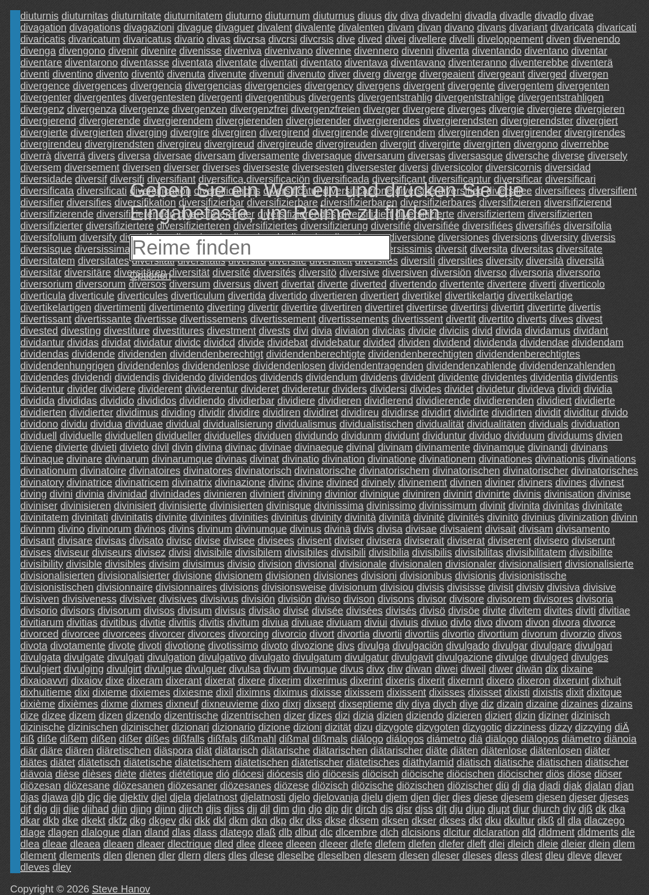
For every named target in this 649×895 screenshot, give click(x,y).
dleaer (150, 843)
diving (33, 493)
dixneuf (182, 703)
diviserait (424, 540)
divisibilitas (479, 552)
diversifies (89, 202)
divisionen (288, 575)
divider (82, 389)
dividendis (137, 377)
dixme (114, 703)
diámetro (446, 738)
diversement (92, 167)
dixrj (291, 703)
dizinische (42, 727)
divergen (588, 74)
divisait (500, 528)
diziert (498, 715)
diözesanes (245, 785)
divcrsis (317, 39)
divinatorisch (263, 470)
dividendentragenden (376, 365)
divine (310, 482)
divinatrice (89, 482)
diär (28, 750)
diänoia (620, 738)
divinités (466, 517)
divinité (429, 517)
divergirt (398, 144)
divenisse (200, 50)
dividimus (137, 412)
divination (343, 458)
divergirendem (403, 132)
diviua (275, 622)
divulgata (40, 657)
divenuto (306, 74)
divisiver (138, 598)
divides (425, 389)
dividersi (388, 389)
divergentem (526, 85)
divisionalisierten (57, 575)
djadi (549, 785)
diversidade (46, 179)
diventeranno (477, 62)
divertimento (176, 307)
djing (141, 808)
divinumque (261, 528)
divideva (536, 389)
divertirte (546, 307)
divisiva (563, 587)
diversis (598, 237)
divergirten (487, 144)
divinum (214, 528)
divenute (227, 74)
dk (600, 808)
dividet (459, 389)
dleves (35, 867)
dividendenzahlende (471, 365)
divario (189, 39)
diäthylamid (428, 762)
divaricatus (147, 39)
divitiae (614, 610)
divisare (74, 540)
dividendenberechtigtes (528, 354)
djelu (372, 797)
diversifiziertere (120, 225)
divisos (158, 610)
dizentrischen (251, 715)
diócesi (248, 773)
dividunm (361, 435)
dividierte (594, 400)
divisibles (125, 563)
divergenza (92, 109)
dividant (590, 330)
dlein (599, 843)
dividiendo (202, 400)
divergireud (229, 144)
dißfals (222, 738)
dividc (188, 342)
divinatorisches (604, 470)
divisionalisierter (133, 575)
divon (537, 622)
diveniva (243, 50)
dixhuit (606, 680)
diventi (35, 74)
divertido (288, 295)
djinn (165, 808)
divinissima (339, 505)
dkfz (117, 820)
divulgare (550, 645)
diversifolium (48, 237)
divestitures (178, 330)
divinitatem (44, 517)
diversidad (568, 167)
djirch (191, 808)
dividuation (595, 423)
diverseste (266, 167)
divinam (395, 447)
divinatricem (142, 482)
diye (468, 703)
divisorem (508, 598)
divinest (607, 482)
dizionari (190, 727)
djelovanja (335, 797)
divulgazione (465, 657)
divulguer (205, 668)
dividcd (219, 342)
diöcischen (471, 773)
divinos (150, 528)
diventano (546, 50)
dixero (500, 680)
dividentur (42, 389)
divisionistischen (57, 587)
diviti (585, 610)
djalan (598, 785)
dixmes (147, 703)
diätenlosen (556, 750)
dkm (238, 820)
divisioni (379, 575)
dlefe (361, 843)
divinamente (442, 447)
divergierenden (249, 120)
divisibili (348, 552)
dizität (337, 727)
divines (571, 482)
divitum (243, 622)
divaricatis (42, 39)
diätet (62, 762)
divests (274, 330)
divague (194, 27)
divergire (189, 132)
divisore (466, 598)
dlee (246, 843)
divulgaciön (417, 645)
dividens (379, 377)
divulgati (125, 657)
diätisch (474, 762)
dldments (598, 832)
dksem (364, 820)
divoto (274, 645)
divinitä (394, 517)
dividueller (178, 435)
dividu (74, 423)
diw (395, 668)
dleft (476, 843)
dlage (32, 832)
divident (417, 377)
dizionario (234, 727)
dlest (531, 855)
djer (440, 797)
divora (566, 622)
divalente (315, 27)
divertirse (427, 307)
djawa (55, 797)
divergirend (284, 132)
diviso (327, 598)
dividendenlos (148, 365)
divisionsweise (294, 587)
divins (181, 528)
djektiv (134, 797)
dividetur (495, 389)
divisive (599, 587)
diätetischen (262, 762)
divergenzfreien (325, 109)
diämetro (581, 738)
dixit (575, 692)
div (391, 15)
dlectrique (189, 843)
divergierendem (178, 120)
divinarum (127, 458)
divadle (515, 15)
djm (281, 808)
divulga (373, 645)
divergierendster (536, 120)
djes (461, 797)
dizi (342, 715)
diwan (418, 668)
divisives (178, 598)
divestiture (127, 330)
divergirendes (594, 132)
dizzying (593, 727)
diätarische (285, 750)
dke (70, 820)
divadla (480, 15)
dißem (74, 738)
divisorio (38, 610)
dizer (294, 715)
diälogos (540, 738)
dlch (389, 832)
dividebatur (335, 342)
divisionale (362, 563)
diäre (51, 750)
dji (55, 808)
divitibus (118, 622)
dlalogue (100, 832)
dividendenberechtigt (217, 354)
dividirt (436, 412)
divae (581, 15)
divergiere (549, 109)
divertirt (507, 307)
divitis (211, 622)
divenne (333, 50)
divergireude (285, 144)
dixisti (517, 692)
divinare (84, 458)
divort (321, 633)
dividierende (443, 400)
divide (251, 342)
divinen (466, 482)
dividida (37, 400)
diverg (366, 74)
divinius (538, 517)
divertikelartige (540, 295)
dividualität (440, 423)
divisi (179, 552)
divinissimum (448, 505)
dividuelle (81, 435)
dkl (219, 820)
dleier (573, 843)
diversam (215, 155)
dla (575, 820)
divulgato (269, 657)
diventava (366, 62)
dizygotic (482, 727)
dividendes (44, 377)
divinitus (289, 517)
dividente (458, 377)
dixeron (533, 680)
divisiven (39, 598)
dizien (390, 715)
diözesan (40, 785)
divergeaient (447, 74)
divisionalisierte (599, 563)
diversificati (102, 190)
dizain (510, 703)
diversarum (379, 155)
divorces (206, 633)
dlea (30, 843)
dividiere (296, 400)
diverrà (35, 155)
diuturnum (287, 15)
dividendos (232, 377)
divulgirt (123, 668)
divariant (528, 27)
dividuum (524, 435)
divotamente (77, 645)
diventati (279, 62)
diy (402, 703)
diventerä (591, 62)
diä (476, 738)
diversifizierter (51, 225)
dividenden (142, 354)
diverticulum (198, 295)
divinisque (288, 505)
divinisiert (135, 505)
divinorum (109, 528)
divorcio (289, 633)
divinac (241, 447)
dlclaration (496, 832)
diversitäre (87, 272)
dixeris (400, 680)
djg (41, 808)
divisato (146, 540)
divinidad (127, 493)
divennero (376, 50)
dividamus (547, 330)
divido (614, 412)
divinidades (175, 493)
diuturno (244, 15)
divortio (458, 633)
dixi (82, 692)
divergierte (43, 132)
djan (624, 785)
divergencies (273, 85)
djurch (546, 808)
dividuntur (444, 435)
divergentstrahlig (395, 97)
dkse (335, 820)
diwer (501, 668)
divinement (422, 482)
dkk (202, 820)
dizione (274, 727)
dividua (106, 423)
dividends (281, 377)
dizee (54, 715)
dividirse (400, 412)
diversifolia (587, 225)
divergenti (220, 97)
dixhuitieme (45, 692)
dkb (51, 820)
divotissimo (233, 645)
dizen (111, 715)
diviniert (267, 493)
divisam (536, 528)
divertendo (413, 284)
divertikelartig (474, 295)
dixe (114, 680)
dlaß (266, 832)
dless (506, 855)
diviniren (421, 493)
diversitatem (47, 260)
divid (482, 330)
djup (475, 808)
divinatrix (192, 482)
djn (299, 808)
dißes (157, 738)
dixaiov (86, 680)
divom (508, 622)
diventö (147, 74)
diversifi (127, 179)
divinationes (505, 458)
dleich (521, 843)
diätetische (148, 762)
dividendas (44, 354)
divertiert (379, 295)
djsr (404, 808)
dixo (270, 703)
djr (346, 808)
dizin (525, 715)
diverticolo (582, 284)
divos (610, 633)
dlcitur (456, 832)
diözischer (470, 785)
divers (101, 155)
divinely (378, 482)
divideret (260, 389)
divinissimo (391, 505)
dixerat (220, 680)
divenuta (186, 74)
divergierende (109, 120)
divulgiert (40, 668)
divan (429, 27)
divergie (506, 109)
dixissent (406, 692)
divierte (71, 447)
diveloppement (511, 39)
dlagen (63, 832)
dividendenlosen (289, 365)
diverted (368, 284)
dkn (259, 820)
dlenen (140, 855)
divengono (82, 50)
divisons (396, 598)
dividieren (340, 400)
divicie (422, 330)
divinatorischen (466, 470)
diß (27, 738)
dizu (363, 727)
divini (61, 493)
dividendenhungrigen (67, 365)
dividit (548, 412)
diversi (413, 167)
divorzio (577, 633)
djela (180, 797)
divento (112, 74)
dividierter (91, 412)
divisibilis (432, 552)
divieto (134, 447)
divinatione (392, 458)
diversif (91, 179)
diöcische (423, 773)
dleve (579, 855)
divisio (241, 563)
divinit (493, 505)
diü (502, 785)
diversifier (42, 202)
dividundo (317, 435)
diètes (152, 773)
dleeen (301, 843)
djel (159, 797)
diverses (221, 167)
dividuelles (227, 435)
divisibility (41, 563)
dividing (178, 412)
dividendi (91, 377)
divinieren (225, 493)
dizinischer (144, 727)
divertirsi (469, 307)
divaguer (235, 27)
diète (125, 773)
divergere (424, 109)
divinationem (447, 458)
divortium (498, 633)
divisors (77, 610)
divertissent (417, 319)
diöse (579, 773)
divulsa (244, 668)
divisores (553, 598)
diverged (547, 74)
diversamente (268, 155)
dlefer (451, 843)
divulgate (84, 657)
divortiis (422, 633)
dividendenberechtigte (316, 354)
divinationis (560, 458)
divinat (264, 458)
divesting (81, 330)
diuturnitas (84, 15)
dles (237, 855)
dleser (445, 855)
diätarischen (340, 750)
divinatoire (103, 470)
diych (445, 703)
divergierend (48, 120)
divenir (123, 50)
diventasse (145, 62)
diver (339, 74)
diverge (400, 74)
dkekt (93, 820)
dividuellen (129, 435)
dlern (189, 855)
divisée (327, 610)
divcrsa (249, 39)
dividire (244, 412)
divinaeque (318, 447)
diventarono (91, 62)
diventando (497, 50)
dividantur (42, 342)
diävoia (36, 773)
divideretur (305, 389)
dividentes (504, 377)
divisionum (353, 587)
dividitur (581, 412)
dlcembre (356, 832)
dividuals (548, 423)
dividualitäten (496, 423)
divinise (614, 493)
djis (213, 808)
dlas (181, 832)
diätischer (607, 762)
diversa (134, 155)
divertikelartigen (55, 307)
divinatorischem (394, 470)
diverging (146, 132)
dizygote (394, 727)
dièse (67, 773)
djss (424, 808)
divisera (384, 540)
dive (346, 39)
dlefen (422, 843)
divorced (39, 633)
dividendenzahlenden (567, 365)
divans (492, 27)
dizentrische (191, 715)
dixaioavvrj (44, 680)
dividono (39, 423)
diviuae (307, 622)
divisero (551, 540)
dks (314, 820)
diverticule (92, 295)
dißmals (330, 738)
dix (551, 668)
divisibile (213, 552)
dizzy (560, 727)
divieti (104, 447)
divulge (511, 657)
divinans (588, 447)
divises (35, 552)
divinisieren (85, 505)
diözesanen (138, 785)
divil (160, 447)
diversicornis (513, 167)
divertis (585, 307)
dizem (82, 715)
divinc (281, 482)
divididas (77, 400)
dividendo (184, 377)
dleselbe (296, 855)
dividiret (320, 412)
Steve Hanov (121, 888)
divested (39, 330)
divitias (81, 622)
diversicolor (456, 167)
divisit (501, 587)
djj (252, 808)
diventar (589, 50)
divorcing (248, 633)
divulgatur (366, 657)
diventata (192, 62)
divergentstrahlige (475, 97)
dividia (598, 389)
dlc (326, 832)
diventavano (418, 62)
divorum (539, 633)
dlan (131, 832)
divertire (299, 307)
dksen (395, 820)
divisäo (264, 610)
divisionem (239, 575)
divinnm (37, 528)
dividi (569, 389)
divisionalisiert (530, 563)
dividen (414, 342)
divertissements (353, 319)
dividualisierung (238, 423)
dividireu (360, 412)
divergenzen (199, 109)
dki (185, 820)
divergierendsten (460, 120)
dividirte (471, 412)
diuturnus (333, 15)
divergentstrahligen (561, 97)
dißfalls (188, 738)
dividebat (287, 342)
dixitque (604, 692)
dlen (112, 855)
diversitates (103, 260)
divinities (248, 517)
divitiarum (42, 622)
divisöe (464, 610)
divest (589, 319)
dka (617, 808)
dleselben (339, 855)
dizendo (143, 715)
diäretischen (123, 750)
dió (223, 773)
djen (420, 797)
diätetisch (99, 762)
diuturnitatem (193, 15)
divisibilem (258, 552)
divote (121, 645)
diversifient (613, 190)
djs (386, 808)
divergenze (144, 109)
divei (395, 39)
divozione (312, 645)
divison (359, 598)
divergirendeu (51, 144)
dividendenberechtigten (420, 354)
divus (352, 668)
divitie (153, 622)
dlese (262, 855)
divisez (150, 552)
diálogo (366, 738)
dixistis (547, 692)
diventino (72, 74)
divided (379, 342)
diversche (527, 155)
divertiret (384, 307)
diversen (141, 167)
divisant (37, 540)
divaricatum (94, 39)
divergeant (501, 74)
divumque (315, 668)
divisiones (335, 575)
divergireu (179, 144)
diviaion (352, 330)
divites (558, 610)
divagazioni (149, 27)
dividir (211, 412)
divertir (263, 307)
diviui (375, 622)
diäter (597, 750)
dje (110, 797)
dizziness (525, 727)
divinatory (42, 482)
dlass (205, 832)
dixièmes (78, 703)
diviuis (404, 622)
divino (71, 528)
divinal (360, 447)
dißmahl (258, 738)
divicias (389, 330)
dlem (624, 843)
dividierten (43, 412)
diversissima (102, 249)
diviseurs (112, 552)
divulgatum (317, 657)
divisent (314, 540)
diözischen (420, 785)
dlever (608, 855)
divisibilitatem (536, 552)
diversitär (40, 272)
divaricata (572, 27)
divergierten (97, 132)
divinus (305, 528)
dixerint (366, 680)
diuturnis (39, 15)
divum (276, 668)
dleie (547, 843)
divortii (387, 633)
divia (321, 330)
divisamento (583, 528)
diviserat (466, 540)
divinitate (602, 505)
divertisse (155, 319)
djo (315, 808)
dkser (424, 820)
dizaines (579, 703)
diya (421, 703)
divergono (536, 144)
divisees (276, 540)
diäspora (173, 750)
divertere (507, 284)
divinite (171, 517)
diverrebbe (585, 144)
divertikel (422, 295)
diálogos (405, 738)
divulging (84, 668)
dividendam (598, 342)
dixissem (364, 692)
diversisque (45, 249)
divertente (462, 284)
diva (409, 15)
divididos (156, 400)
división (258, 598)
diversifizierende (57, 214)
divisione (192, 575)
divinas (231, 458)
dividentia (551, 377)
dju (456, 808)
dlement (38, 855)
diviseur (71, 552)
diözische (372, 785)
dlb (285, 832)
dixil (224, 692)
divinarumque (182, 458)
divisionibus (426, 575)
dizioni (307, 727)
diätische (514, 762)
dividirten (511, 412)
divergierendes (386, 120)
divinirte (492, 493)
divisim (164, 563)
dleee (270, 843)
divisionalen (416, 563)
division (275, 563)
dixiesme (193, 692)
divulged (549, 657)
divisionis (475, 575)
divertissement (283, 319)
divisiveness (89, 598)
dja (529, 785)
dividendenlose (215, 365)
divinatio (300, 458)
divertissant (45, 319)
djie (71, 808)
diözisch (330, 785)
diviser (349, 540)
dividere (117, 389)
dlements (79, 855)
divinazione (240, 482)
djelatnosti (263, 797)
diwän (529, 668)
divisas (110, 540)
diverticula (43, 295)
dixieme (109, 692)
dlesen (414, 855)
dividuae (144, 423)
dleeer (333, 843)
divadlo (550, 15)
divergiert (597, 120)
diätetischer (317, 762)
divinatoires (155, 470)
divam (400, 27)
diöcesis (340, 773)
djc (93, 797)
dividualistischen (376, 423)
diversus (231, 284)
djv (569, 808)
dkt (475, 820)
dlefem (390, 843)
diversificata (47, 190)
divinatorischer (535, 470)
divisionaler (470, 563)
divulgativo (222, 657)
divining (304, 493)
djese (486, 797)
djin (119, 808)
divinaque (42, 458)
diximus (290, 692)
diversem (40, 167)
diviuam (344, 622)
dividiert (554, 400)
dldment (556, 832)
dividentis (596, 377)
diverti (542, 284)
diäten (464, 750)
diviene (36, 447)
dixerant (184, 680)
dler (166, 855)
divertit (461, 319)
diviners (535, 482)
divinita (524, 505)
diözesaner (192, 785)
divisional (315, 563)
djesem (517, 797)
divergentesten (162, 97)
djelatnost (216, 797)
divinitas (561, 505)
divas (219, 39)
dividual (183, 423)
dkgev (162, 820)
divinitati (89, 517)
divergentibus (275, 97)
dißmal (294, 738)
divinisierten (237, 505)
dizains (616, 703)
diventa (453, 50)
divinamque (499, 447)
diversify (98, 237)
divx (376, 668)
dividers (349, 389)
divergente (471, 85)
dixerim (284, 680)
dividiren (281, 412)
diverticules (142, 295)
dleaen (118, 843)
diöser (608, 773)
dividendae (544, 342)
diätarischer (397, 750)
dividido (117, 400)
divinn (624, 517)
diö (313, 773)
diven (558, 39)
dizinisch (590, 715)
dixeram (145, 680)
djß (586, 808)
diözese (291, 785)
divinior (340, 493)
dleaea (85, 843)
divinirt (458, 493)
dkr (296, 820)
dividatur (152, 342)
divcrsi (282, 39)
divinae (275, 447)
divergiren (234, 132)
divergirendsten (119, 144)
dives (561, 319)
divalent (274, 27)
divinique (379, 493)
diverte (332, 284)
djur (521, 808)
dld (529, 832)
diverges (467, 109)
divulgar (510, 645)
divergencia (156, 85)
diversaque (327, 155)
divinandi (548, 447)
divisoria (594, 598)
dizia (363, 715)
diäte (436, 750)
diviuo (434, 622)
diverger (381, 109)
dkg (138, 820)
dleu (554, 855)
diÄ (622, 727)
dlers (214, 855)
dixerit (431, 680)
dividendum (331, 377)
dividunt (401, 435)
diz (487, 703)
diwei (446, 668)
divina (209, 447)
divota (33, 645)
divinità (360, 517)
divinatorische (325, 470)
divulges (589, 657)
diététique (191, 773)
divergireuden (346, 144)
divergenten (582, 85)
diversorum (101, 284)
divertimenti (120, 307)
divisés (400, 610)
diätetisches (373, 762)
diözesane (87, 785)
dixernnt (466, 680)
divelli (462, 39)
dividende (93, 354)
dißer (130, 738)
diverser (181, 167)
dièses (97, 773)
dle (628, 832)
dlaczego (604, 820)
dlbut (306, 832)
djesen (551, 797)
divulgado (468, 645)
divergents (331, 97)
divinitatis (132, 517)
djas (29, 797)
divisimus (203, 563)
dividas (82, 342)
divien (609, 435)
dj (516, 785)
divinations (612, 458)
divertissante (103, 319)
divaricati (616, 27)
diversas (426, 155)
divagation (43, 27)
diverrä (69, 155)
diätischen (559, 762)
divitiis (182, 622)
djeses (614, 797)
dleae (54, 843)
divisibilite (591, 552)
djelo (299, 797)
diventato (321, 62)
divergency (328, 85)
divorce (599, 622)
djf (25, 808)
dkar (30, 820)
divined (342, 482)
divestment (231, 330)
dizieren (464, 715)
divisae (421, 528)
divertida (247, 295)
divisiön (295, 598)
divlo (460, 622)
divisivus (219, 598)
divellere (427, 39)
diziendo (425, 715)
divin (182, 447)
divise (208, 540)
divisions (239, 587)
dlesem (380, 855)
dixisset (485, 692)
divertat (298, 284)
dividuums (570, 435)
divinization (583, 517)
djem (397, 797)
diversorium (46, 284)
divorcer (167, 633)
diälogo (501, 738)
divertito (496, 319)
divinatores (207, 470)
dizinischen (92, 727)
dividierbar (251, 400)
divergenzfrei (259, 109)
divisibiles (306, 552)
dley (61, 867)
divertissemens (213, 319)
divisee (239, 540)
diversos (147, 284)
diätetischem (203, 762)
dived (370, 39)
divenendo (596, 39)
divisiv (530, 587)
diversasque (475, 155)
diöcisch (380, 773)
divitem (525, 610)
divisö (432, 610)
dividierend (388, 400)
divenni (418, 50)
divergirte (439, 144)
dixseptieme (366, 703)
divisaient (461, 528)
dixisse (326, 692)
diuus (369, 15)
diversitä (585, 260)
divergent (424, 85)
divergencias (213, 85)
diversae (172, 155)
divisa (390, 528)
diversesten (318, 167)
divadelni (442, 15)
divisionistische (532, 575)
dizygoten (438, 727)
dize (29, 715)
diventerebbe (539, 62)
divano (459, 27)
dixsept (320, 703)
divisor (432, 598)
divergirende (340, 132)
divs (346, 645)
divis (363, 528)
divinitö (503, 517)
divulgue (164, 668)
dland (157, 832)
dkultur (519, 820)
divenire (158, 50)
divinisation (569, 493)
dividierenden (504, 400)
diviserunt (593, 540)
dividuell (38, 435)
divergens (378, 85)
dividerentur (211, 389)
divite (495, 610)
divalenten (361, 27)
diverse (568, 155)
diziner (553, 715)
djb (78, 797)
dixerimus (325, 680)
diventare (41, 62)
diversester (371, 167)
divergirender (532, 132)
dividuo (485, 435)
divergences (100, 85)
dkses (452, 820)
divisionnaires (186, 587)
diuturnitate (136, 15)
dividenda (495, 342)
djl (265, 808)
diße (47, 738)
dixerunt (571, 680)
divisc (179, 540)
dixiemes (150, 692)
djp (332, 808)
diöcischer (520, 773)
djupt (499, 808)
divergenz (42, 109)
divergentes (100, 97)
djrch (366, 808)
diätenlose (504, 750)
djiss (234, 808)
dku (493, 820)
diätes (33, 762)
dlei (496, 843)
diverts (532, 319)
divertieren (333, 295)
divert (266, 284)
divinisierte (182, 505)
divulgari (593, 645)
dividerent (160, 389)
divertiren (341, 307)
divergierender (318, 120)
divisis (430, 587)
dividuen (273, 435)
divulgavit (412, 657)
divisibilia (389, 552)
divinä (337, 528)
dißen (103, 738)
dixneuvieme (229, 703)
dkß (545, 820)
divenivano (289, 50)
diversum (189, 284)
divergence (45, 85)
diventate (236, 62)
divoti (150, 645)
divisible (84, 563)
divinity (326, 517)
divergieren (599, 109)
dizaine (542, 703)
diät (204, 750)
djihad (95, 808)
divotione (185, 645)
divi (300, 330)
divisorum (119, 610)
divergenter (45, 97)
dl (561, 820)
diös (555, 773)
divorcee (80, 633)
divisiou (397, 587)
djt (441, 808)
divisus (229, 610)
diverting (226, 307)
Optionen (150, 275)
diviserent (509, 540)
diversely (607, 155)
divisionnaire (124, 587)
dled (224, 843)
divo (483, 622)
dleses (477, 855)
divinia (90, 493)
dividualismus (306, 423)
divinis (527, 493)
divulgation (171, 657)
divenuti (266, 74)
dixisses (447, 692)
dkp (278, 820)
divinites (208, 517)
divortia (353, 633)
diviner (500, 482)
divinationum (48, 470)
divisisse (466, 587)
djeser (582, 797)
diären (79, 750)
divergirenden (468, 132)
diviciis (454, 330)
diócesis (285, 773)
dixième (37, 703)
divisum (194, 610)
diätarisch (237, 750)
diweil (473, 668)
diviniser (38, 505)
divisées (364, 610)
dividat (116, 342)
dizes (320, 715)
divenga (38, 50)
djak (572, 785)
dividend (452, 342)
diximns (253, 692)
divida (508, 330)
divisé (296, 610)
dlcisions (421, 832)
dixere (251, 680)
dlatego (237, 832)
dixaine (577, 668)
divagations (95, 27)
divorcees (124, 633)
